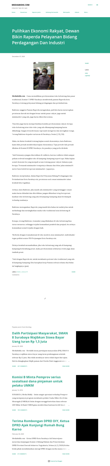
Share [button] (87, 63)
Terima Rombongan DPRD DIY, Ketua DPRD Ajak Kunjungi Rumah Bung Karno (40, 425)
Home (13, 12)
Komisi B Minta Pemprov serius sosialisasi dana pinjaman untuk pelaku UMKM (37, 381)
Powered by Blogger (55, 461)
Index (86, 73)
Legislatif (87, 75)
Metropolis (66, 12)
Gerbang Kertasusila (52, 12)
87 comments (22, 454)
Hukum (77, 12)
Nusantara (23, 12)
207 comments (22, 366)
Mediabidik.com (20, 4)
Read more (65, 366)
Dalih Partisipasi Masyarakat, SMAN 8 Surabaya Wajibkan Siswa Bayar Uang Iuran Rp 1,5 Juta (40, 337)
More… (86, 12)
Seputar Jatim (36, 12)
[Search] (90, 5)
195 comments (22, 410)
